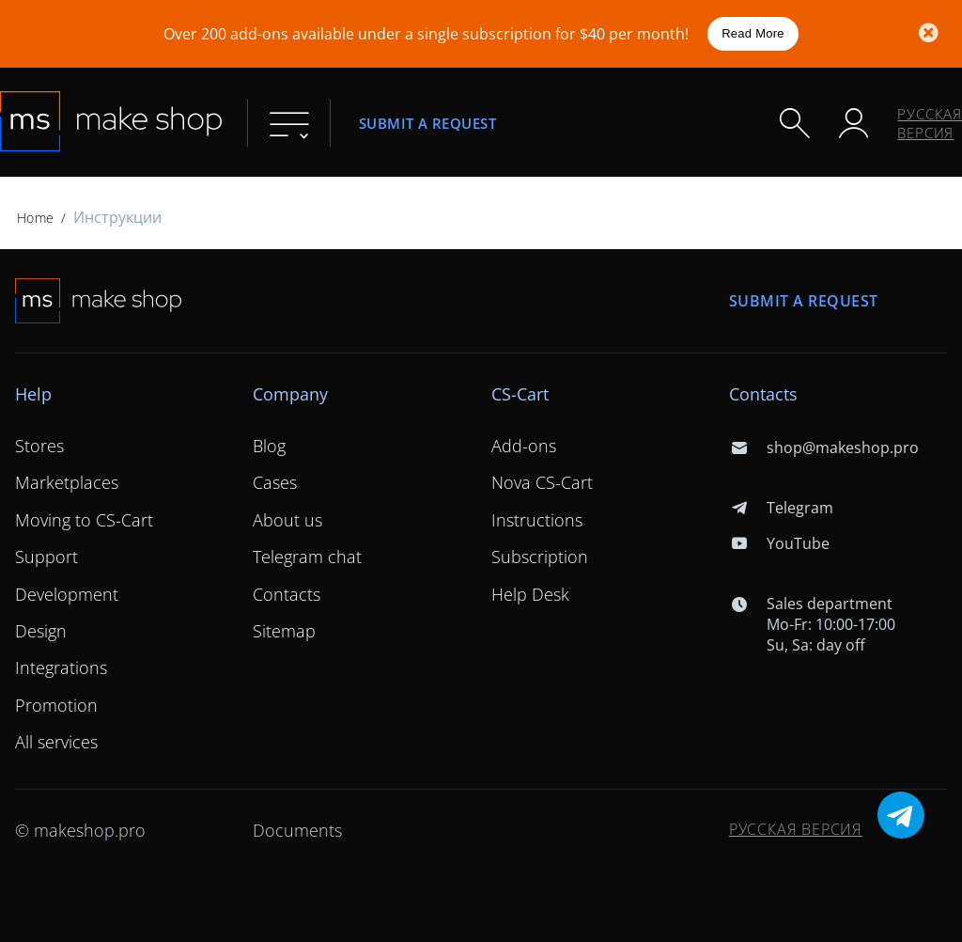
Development (66, 594)
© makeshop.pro (80, 830)
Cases (275, 482)
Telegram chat (307, 556)
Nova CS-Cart (542, 482)
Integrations (61, 667)
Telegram (781, 507)
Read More (753, 33)
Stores (39, 445)
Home (35, 218)
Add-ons (523, 445)
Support (46, 556)
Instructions (536, 520)
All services (56, 741)
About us (287, 520)
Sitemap (284, 631)
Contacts (286, 594)
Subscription (539, 556)
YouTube (779, 543)
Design (41, 631)
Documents (297, 830)
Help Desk (530, 594)
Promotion (56, 705)
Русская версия (929, 123)
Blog (269, 445)
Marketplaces (66, 482)
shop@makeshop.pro (824, 447)
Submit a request (427, 122)
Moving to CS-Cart (84, 520)
